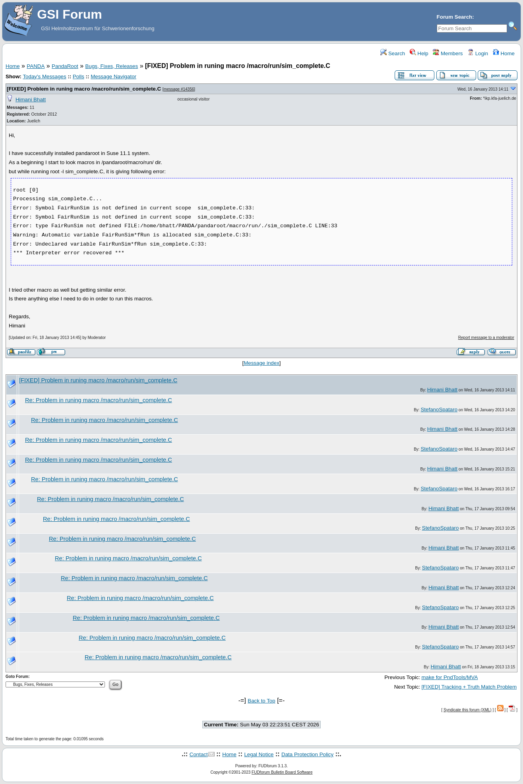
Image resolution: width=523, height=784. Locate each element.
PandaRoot (65, 66)
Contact (199, 754)
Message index (261, 363)
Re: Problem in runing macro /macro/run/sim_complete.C (98, 400)
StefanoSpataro (438, 409)
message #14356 (179, 89)
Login (477, 53)
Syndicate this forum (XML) (468, 710)
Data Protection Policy (307, 754)
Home (504, 53)
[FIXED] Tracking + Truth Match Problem (469, 687)
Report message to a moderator (486, 337)
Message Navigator (113, 76)
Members (448, 53)
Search (392, 53)
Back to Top (261, 701)
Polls (78, 76)
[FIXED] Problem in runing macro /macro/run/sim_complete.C (84, 89)
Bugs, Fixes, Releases (111, 66)
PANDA (36, 66)
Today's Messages (44, 76)
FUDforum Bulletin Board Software (282, 772)
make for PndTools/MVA (449, 677)
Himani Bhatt (30, 100)
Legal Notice (258, 754)
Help (419, 53)
